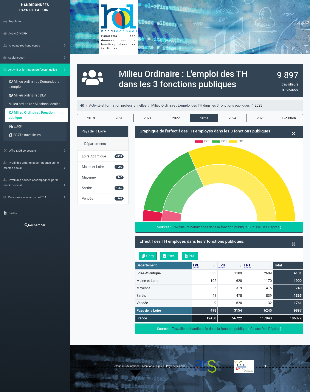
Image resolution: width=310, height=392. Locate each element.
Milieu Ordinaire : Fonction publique (31, 115)
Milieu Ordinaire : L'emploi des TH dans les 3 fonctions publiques (200, 105)
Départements (95, 144)
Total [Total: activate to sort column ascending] (278, 265)
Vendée (103, 198)
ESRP (15, 126)
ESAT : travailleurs (25, 135)
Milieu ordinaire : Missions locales (34, 104)
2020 (119, 118)
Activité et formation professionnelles (117, 105)
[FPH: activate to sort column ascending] (230, 266)
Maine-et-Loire (103, 167)
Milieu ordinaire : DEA (27, 95)
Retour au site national (126, 366)
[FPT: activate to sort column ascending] (258, 266)
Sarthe (103, 188)
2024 (232, 118)
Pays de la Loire (94, 131)
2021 (148, 118)
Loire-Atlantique (103, 156)
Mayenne (103, 177)
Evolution (289, 118)
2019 (91, 118)
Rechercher (35, 225)
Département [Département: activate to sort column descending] (146, 265)
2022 (176, 118)
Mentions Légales (153, 366)
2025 (261, 118)
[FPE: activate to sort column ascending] (204, 266)
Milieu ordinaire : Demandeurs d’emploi (34, 84)
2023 (204, 118)
